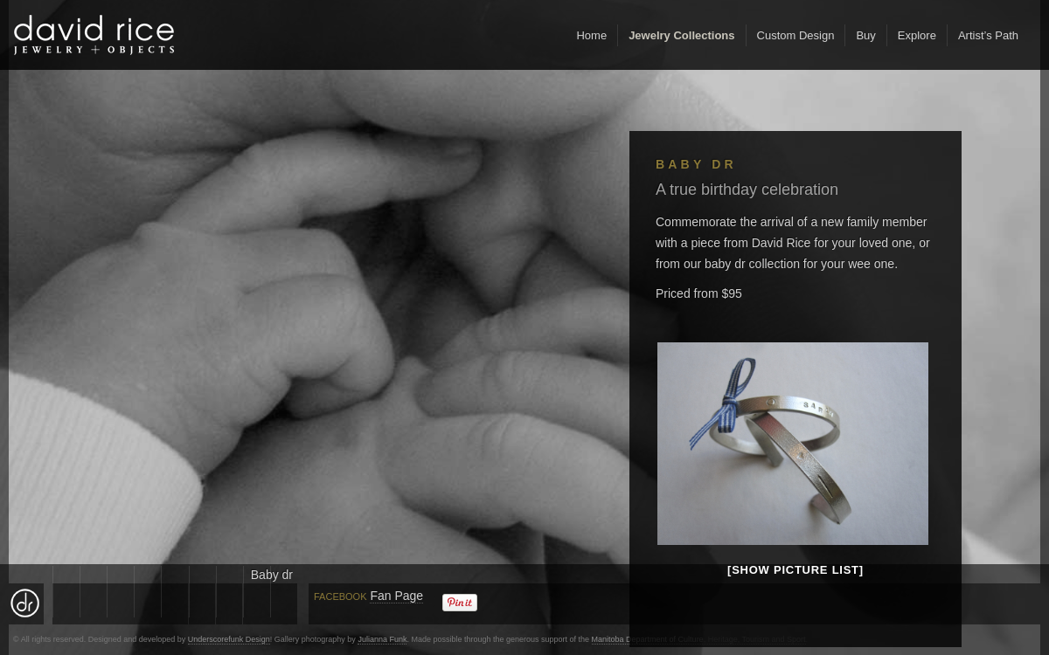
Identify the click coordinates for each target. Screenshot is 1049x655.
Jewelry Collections (681, 35)
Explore (917, 35)
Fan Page (396, 596)
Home (591, 35)
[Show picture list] (795, 569)
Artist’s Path (988, 35)
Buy (865, 35)
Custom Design (796, 35)
